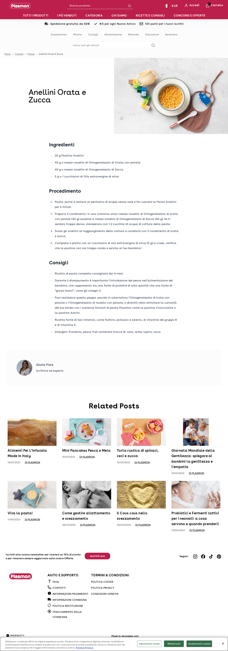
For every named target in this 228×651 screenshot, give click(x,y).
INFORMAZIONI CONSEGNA (70, 599)
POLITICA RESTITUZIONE (68, 605)
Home (7, 54)
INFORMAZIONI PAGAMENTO (70, 593)
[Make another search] (114, 45)
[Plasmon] (20, 6)
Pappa (31, 54)
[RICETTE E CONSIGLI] (150, 15)
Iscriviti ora (97, 556)
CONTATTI (59, 587)
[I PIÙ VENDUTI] (67, 15)
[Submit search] (129, 5)
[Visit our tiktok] (211, 556)
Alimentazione (113, 34)
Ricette (77, 34)
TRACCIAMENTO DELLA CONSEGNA (67, 614)
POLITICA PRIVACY (102, 587)
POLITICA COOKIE (102, 581)
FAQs (56, 581)
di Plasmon (32, 462)
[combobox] (100, 6)
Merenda (133, 34)
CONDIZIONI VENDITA (104, 593)
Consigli (93, 34)
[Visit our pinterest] (219, 556)
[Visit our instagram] (195, 556)
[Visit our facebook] (203, 556)
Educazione (152, 34)
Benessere (171, 34)
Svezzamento (59, 34)
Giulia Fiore (45, 365)
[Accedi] (191, 5)
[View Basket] (214, 5)
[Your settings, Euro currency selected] (171, 6)
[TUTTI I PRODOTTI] (35, 15)
